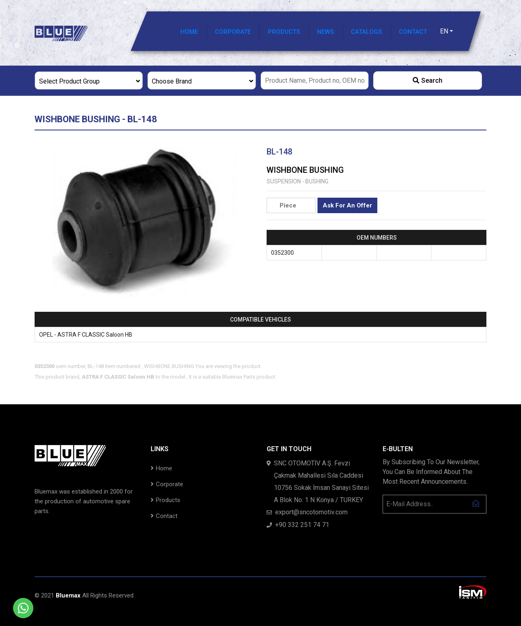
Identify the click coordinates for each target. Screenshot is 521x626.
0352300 (282, 252)
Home (161, 468)
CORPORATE (233, 31)
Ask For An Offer (347, 205)
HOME (189, 31)
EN (444, 31)
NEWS (325, 31)
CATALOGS (366, 31)
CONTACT (413, 31)
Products (165, 500)
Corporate (167, 484)
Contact (164, 516)
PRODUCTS (284, 31)
